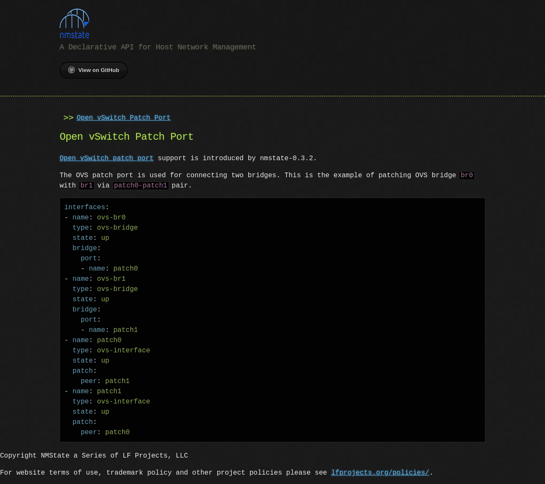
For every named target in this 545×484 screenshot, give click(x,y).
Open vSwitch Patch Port (124, 117)
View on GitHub (93, 69)
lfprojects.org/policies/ (380, 472)
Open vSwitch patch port (107, 157)
